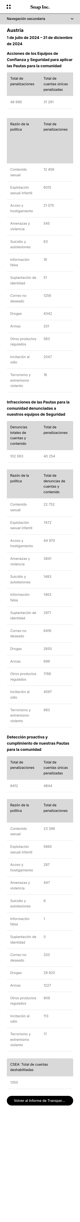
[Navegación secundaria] (40, 19)
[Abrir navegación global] (15, 6)
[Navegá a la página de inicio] (40, 7)
